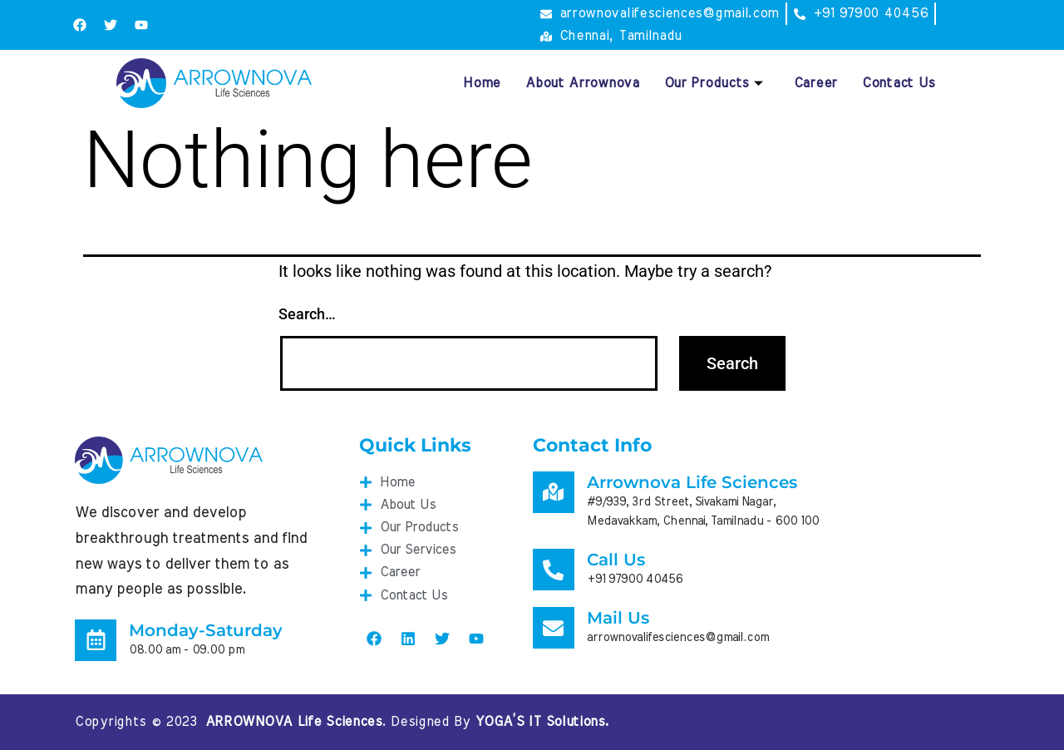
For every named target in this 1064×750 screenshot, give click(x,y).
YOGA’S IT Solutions (540, 721)
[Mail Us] (553, 628)
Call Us (616, 560)
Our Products (714, 83)
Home (481, 83)
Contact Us (898, 83)
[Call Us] (553, 569)
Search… (307, 314)
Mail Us (618, 618)
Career (815, 83)
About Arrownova (582, 83)
